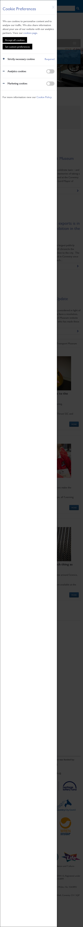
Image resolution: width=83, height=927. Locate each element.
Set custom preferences (17, 46)
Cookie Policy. (44, 97)
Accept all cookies (15, 40)
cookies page (30, 33)
